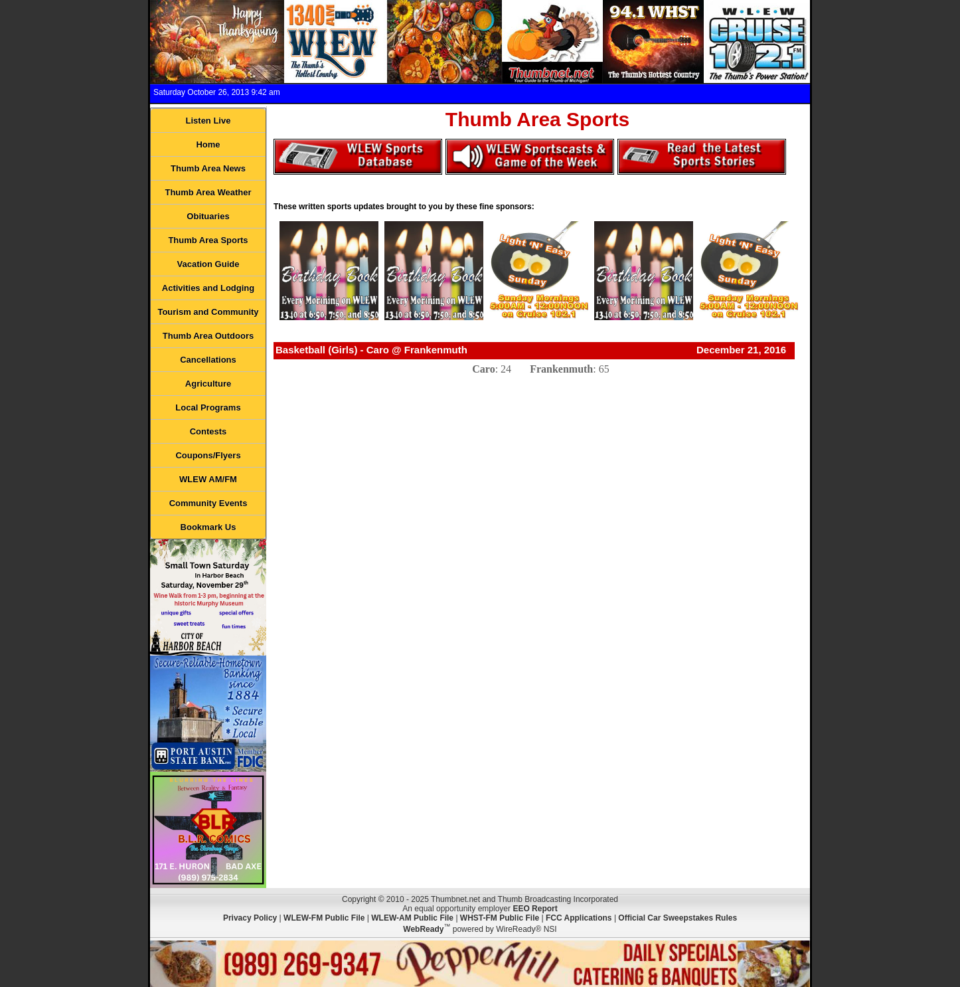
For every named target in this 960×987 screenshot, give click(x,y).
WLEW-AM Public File (412, 918)
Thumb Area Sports (208, 240)
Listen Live (208, 121)
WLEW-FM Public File (323, 918)
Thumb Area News (208, 168)
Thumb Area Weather (208, 192)
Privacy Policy (250, 918)
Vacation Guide (208, 264)
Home (208, 144)
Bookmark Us (208, 527)
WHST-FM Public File (499, 918)
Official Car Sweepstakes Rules (677, 918)
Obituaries (208, 216)
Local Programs (207, 407)
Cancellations (208, 360)
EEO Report (535, 908)
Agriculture (208, 384)
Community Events (208, 503)
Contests (208, 431)
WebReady (423, 929)
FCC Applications (579, 918)
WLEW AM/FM (208, 479)
